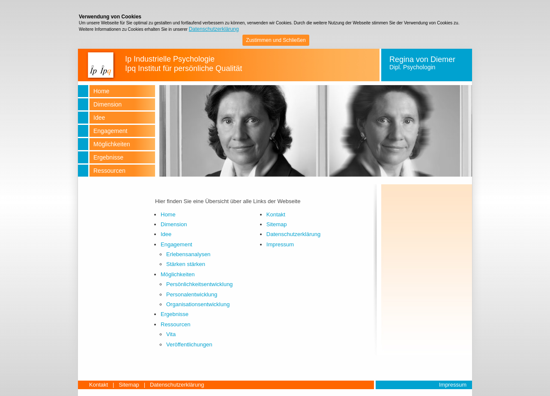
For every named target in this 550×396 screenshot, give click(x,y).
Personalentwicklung (191, 294)
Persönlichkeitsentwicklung (199, 284)
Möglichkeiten (178, 274)
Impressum (280, 244)
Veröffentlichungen (189, 344)
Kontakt (275, 214)
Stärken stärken (185, 264)
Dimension (174, 224)
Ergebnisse (174, 314)
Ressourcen (175, 324)
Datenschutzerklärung (214, 29)
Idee (166, 234)
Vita (171, 334)
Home (168, 214)
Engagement (176, 244)
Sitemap (276, 224)
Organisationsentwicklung (198, 304)
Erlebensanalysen (188, 254)
